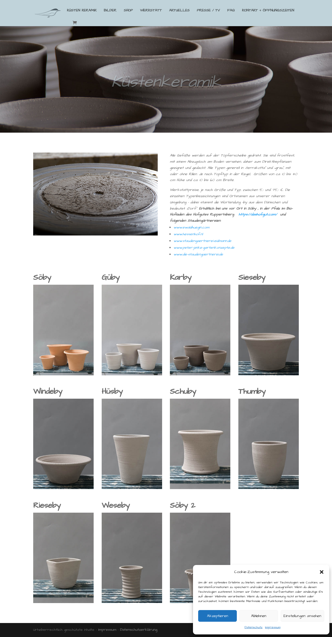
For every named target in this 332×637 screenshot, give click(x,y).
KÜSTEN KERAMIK (81, 11)
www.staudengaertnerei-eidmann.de (202, 241)
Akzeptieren (217, 616)
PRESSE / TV (208, 11)
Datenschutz (253, 627)
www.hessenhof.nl (188, 234)
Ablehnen (258, 616)
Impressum (272, 627)
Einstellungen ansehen (302, 616)
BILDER (110, 11)
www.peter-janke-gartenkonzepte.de (204, 247)
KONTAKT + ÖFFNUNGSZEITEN (268, 11)
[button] (321, 572)
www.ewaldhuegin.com (191, 227)
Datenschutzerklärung (138, 629)
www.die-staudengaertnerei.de (198, 254)
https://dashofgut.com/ (258, 214)
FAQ (231, 11)
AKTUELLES (179, 11)
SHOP (128, 11)
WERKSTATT (151, 11)
